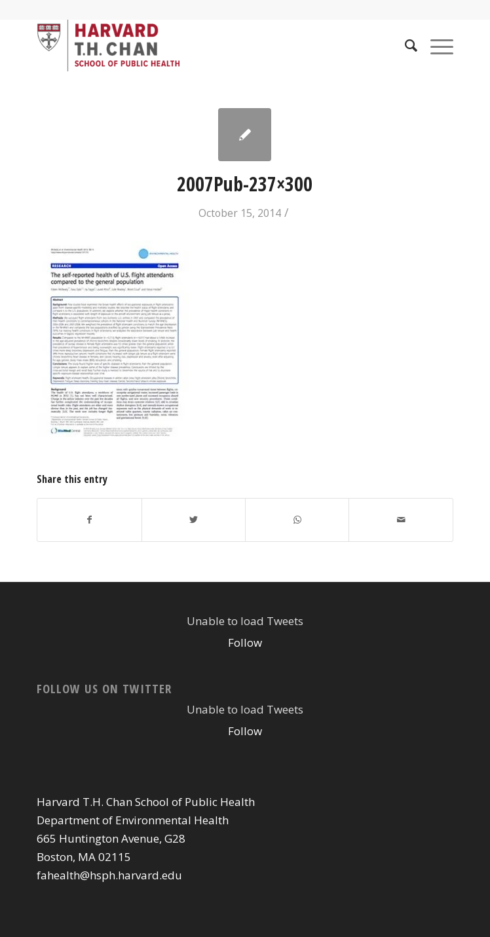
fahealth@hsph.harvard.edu (109, 875)
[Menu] (435, 45)
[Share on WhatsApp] (297, 520)
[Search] (404, 45)
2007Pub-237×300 (244, 183)
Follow (245, 642)
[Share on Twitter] (193, 520)
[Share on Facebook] (89, 520)
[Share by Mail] (400, 520)
